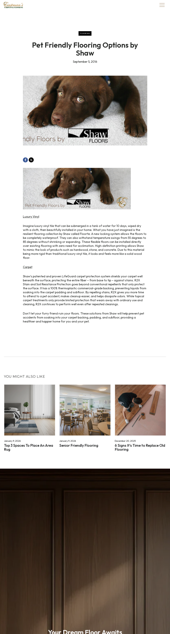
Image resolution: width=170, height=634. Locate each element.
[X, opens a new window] (31, 159)
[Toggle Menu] (162, 5)
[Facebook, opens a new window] (25, 159)
